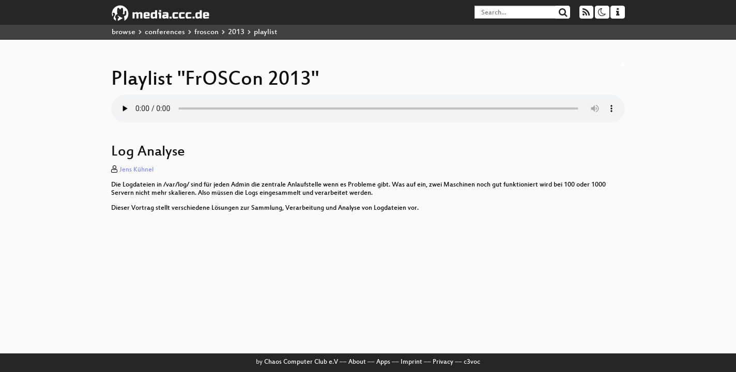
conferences (165, 32)
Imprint (411, 362)
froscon (206, 32)
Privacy (443, 362)
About (357, 362)
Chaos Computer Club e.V (301, 362)
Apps (383, 362)
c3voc (472, 362)
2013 (236, 32)
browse (123, 32)
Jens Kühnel (136, 170)
